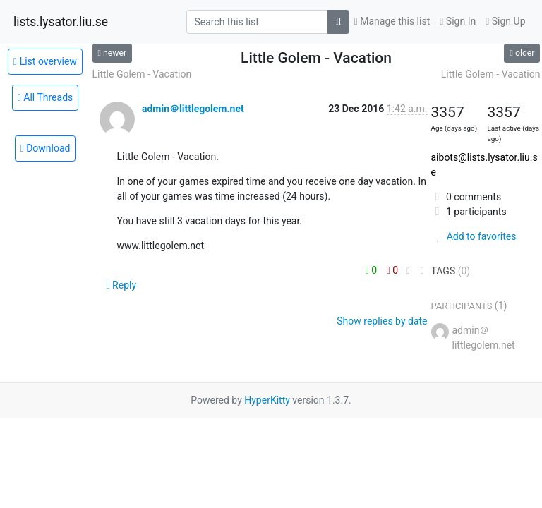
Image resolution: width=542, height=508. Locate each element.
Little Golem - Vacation (142, 74)
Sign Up (505, 21)
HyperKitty (267, 400)
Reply (122, 285)
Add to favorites (474, 236)
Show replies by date (382, 321)
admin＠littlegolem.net (193, 108)
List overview (45, 61)
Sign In (458, 21)
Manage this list (392, 21)
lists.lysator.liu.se (60, 22)
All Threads (45, 97)
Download (45, 148)
